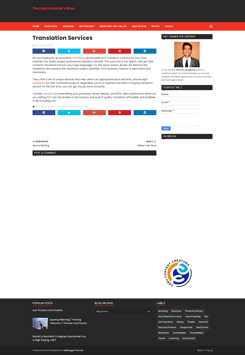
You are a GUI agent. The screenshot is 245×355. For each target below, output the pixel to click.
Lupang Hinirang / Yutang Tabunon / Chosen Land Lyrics (68, 321)
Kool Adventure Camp (170, 316)
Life (206, 316)
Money (180, 321)
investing (174, 338)
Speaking (68, 26)
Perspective (186, 327)
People (156, 26)
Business (176, 311)
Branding (163, 311)
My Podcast (86, 26)
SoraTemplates (53, 350)
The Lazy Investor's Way (53, 8)
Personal (203, 321)
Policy (169, 26)
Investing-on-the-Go (113, 26)
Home (35, 26)
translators (38, 83)
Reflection (163, 332)
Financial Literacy (194, 311)
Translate (53, 106)
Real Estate (139, 26)
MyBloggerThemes (74, 350)
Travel (161, 338)
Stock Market (196, 332)
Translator (82, 106)
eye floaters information (47, 310)
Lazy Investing (192, 316)
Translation (67, 106)
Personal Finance (167, 327)
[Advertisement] (151, 11)
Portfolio (51, 26)
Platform (40, 106)
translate (48, 93)
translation (78, 58)
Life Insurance (165, 321)
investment (189, 338)
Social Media (179, 332)
